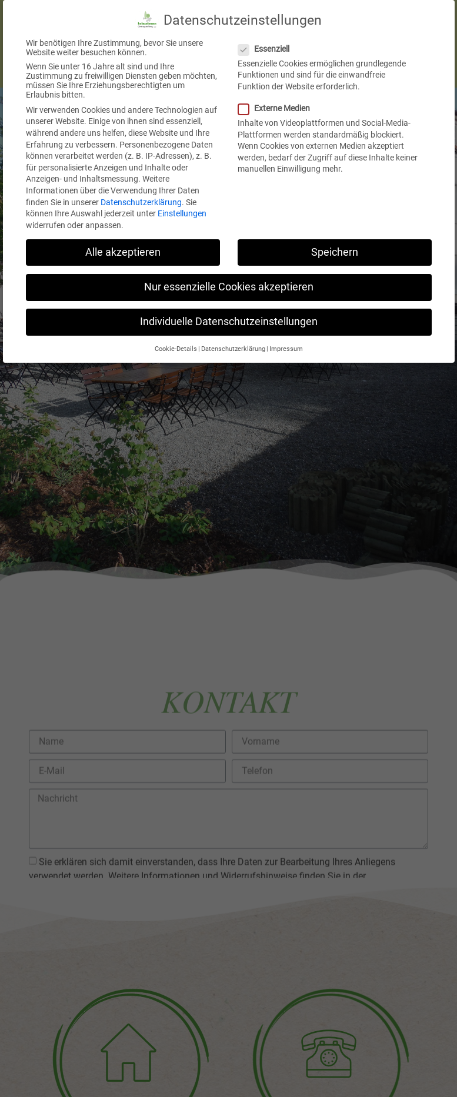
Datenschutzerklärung (141, 191)
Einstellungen (182, 203)
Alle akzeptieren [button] (123, 242)
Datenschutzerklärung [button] (233, 338)
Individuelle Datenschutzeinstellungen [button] (229, 311)
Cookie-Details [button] (176, 338)
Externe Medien (278, 97)
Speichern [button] (334, 242)
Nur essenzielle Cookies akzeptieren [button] (228, 276)
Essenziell (267, 38)
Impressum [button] (286, 338)
